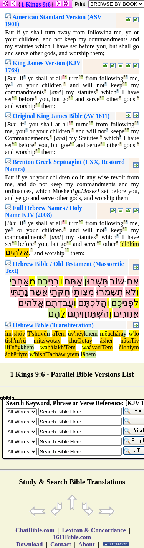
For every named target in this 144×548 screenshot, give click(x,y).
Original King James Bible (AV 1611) (57, 116)
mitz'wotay (47, 340)
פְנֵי (128, 303)
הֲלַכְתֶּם (92, 303)
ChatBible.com (35, 530)
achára (116, 333)
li (6, 347)
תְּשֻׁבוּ (97, 281)
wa (44, 347)
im (8, 333)
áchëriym (16, 354)
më (104, 333)
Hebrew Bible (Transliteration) (49, 325)
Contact (61, 544)
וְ (137, 292)
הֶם (54, 313)
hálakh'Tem (62, 347)
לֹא (130, 292)
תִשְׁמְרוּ (109, 292)
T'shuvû (37, 333)
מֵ (32, 281)
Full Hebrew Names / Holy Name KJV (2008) (43, 211)
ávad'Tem (101, 347)
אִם (133, 281)
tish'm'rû (15, 340)
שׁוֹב (117, 281)
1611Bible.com (72, 537)
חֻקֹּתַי (60, 292)
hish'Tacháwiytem (57, 354)
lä (83, 354)
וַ (108, 303)
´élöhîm (129, 244)
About (86, 544)
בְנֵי (53, 281)
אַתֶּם (73, 281)
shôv (19, 333)
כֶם (42, 281)
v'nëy (77, 333)
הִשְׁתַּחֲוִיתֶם (88, 313)
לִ (136, 303)
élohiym (129, 347)
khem (91, 333)
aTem (59, 333)
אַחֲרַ (20, 281)
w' (131, 333)
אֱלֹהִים (17, 252)
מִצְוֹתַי (83, 292)
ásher (106, 340)
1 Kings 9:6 (36, 4)
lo (136, 333)
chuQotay (80, 340)
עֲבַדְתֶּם (59, 303)
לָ (63, 313)
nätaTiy (130, 340)
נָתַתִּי (19, 292)
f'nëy (14, 347)
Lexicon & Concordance (93, 530)
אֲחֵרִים (126, 313)
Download (29, 544)
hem (90, 354)
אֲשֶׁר (39, 292)
